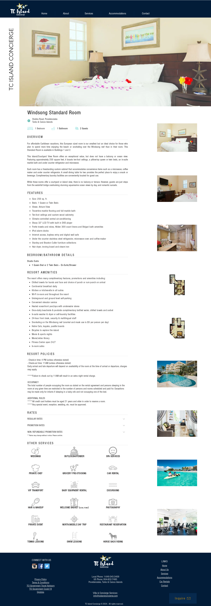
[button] (89, 13)
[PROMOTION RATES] (77, 425)
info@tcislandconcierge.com (105, 595)
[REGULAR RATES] (77, 418)
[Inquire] (183, 598)
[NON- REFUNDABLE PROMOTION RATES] (77, 431)
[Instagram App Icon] (34, 566)
